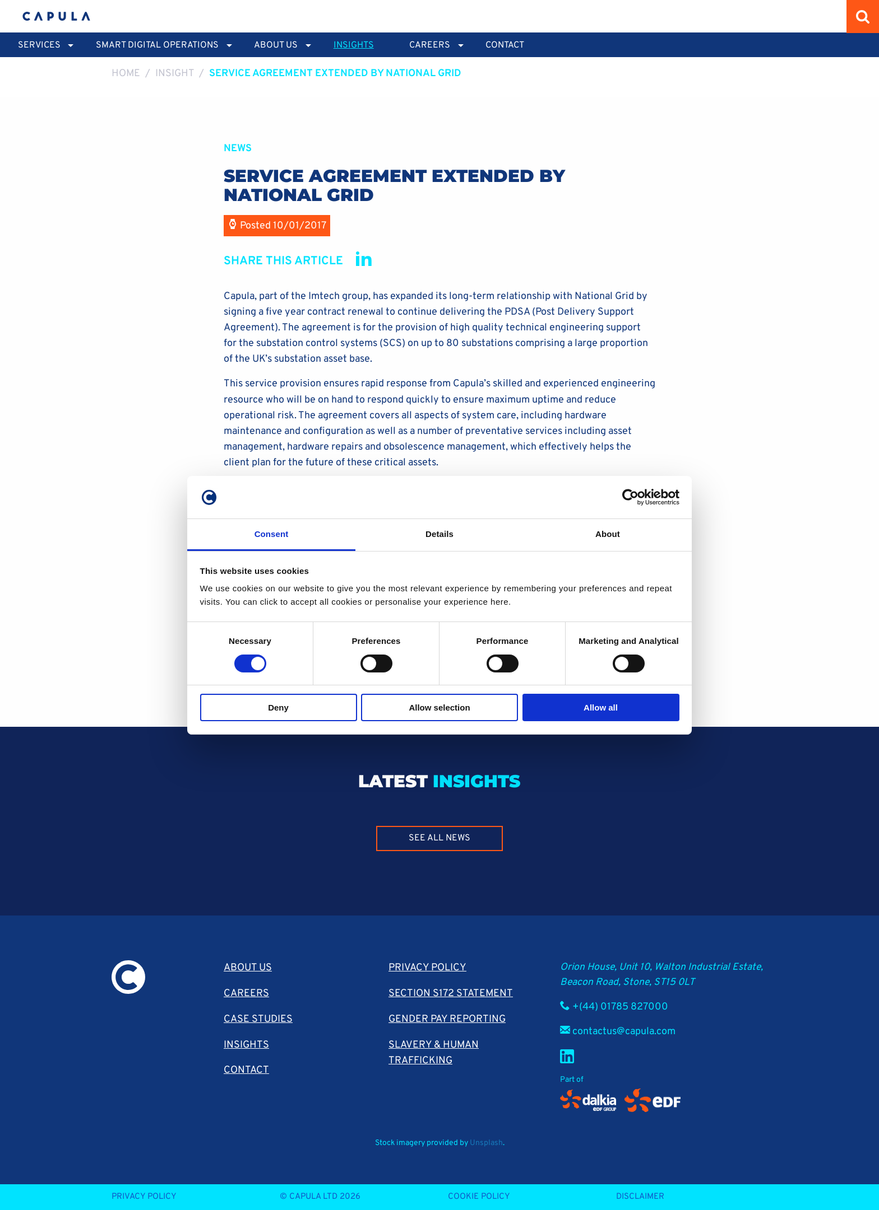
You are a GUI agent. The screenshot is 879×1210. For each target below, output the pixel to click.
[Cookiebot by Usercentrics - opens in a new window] (630, 497)
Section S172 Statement (450, 993)
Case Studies (258, 1019)
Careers (246, 993)
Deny (278, 707)
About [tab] (607, 534)
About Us (248, 968)
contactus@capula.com (624, 1031)
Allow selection (439, 707)
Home (126, 73)
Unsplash (486, 1143)
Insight (175, 73)
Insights (354, 45)
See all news (439, 838)
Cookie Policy (479, 1197)
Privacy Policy (427, 968)
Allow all (601, 707)
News (238, 148)
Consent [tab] (272, 534)
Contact (504, 45)
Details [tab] (439, 534)
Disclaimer (640, 1197)
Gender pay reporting (447, 1019)
